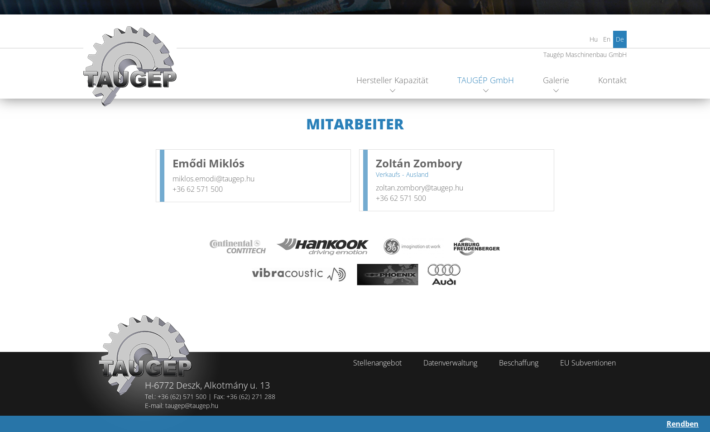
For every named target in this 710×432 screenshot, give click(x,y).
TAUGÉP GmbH (485, 80)
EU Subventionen (588, 363)
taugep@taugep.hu (191, 405)
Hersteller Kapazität (392, 80)
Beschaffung (518, 363)
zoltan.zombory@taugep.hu (419, 188)
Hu (594, 39)
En (606, 39)
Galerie (556, 80)
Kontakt (612, 80)
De (620, 39)
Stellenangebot (377, 363)
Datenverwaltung (450, 363)
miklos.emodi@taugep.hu (213, 179)
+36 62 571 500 (198, 189)
